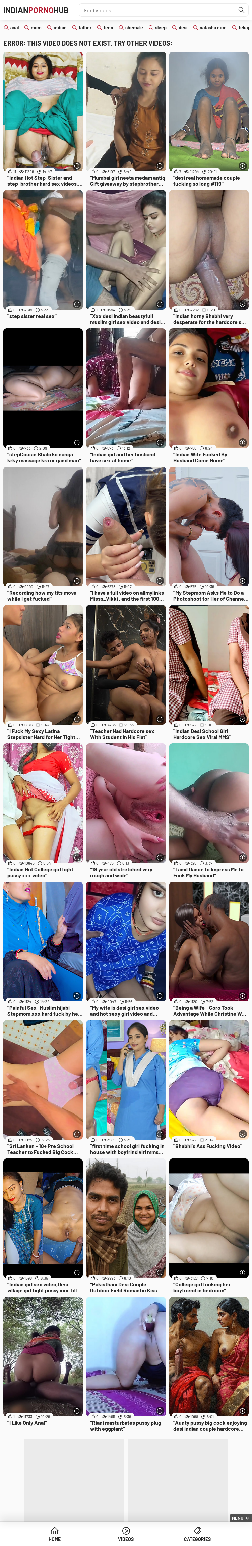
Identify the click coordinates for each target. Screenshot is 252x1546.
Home (55, 1539)
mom (36, 27)
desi (183, 27)
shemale (134, 27)
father (85, 27)
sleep (161, 27)
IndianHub (36, 10)
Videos (126, 1539)
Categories (197, 1539)
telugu (245, 27)
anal (14, 27)
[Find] (241, 10)
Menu (237, 1518)
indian (60, 27)
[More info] (77, 166)
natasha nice (213, 27)
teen (108, 27)
